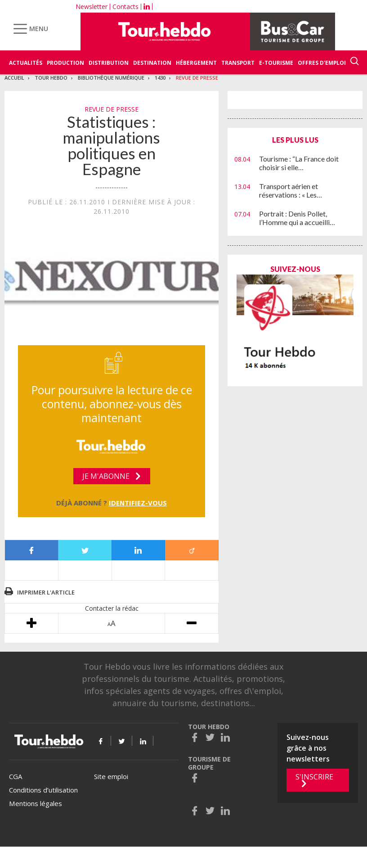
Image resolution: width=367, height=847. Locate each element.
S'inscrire (314, 777)
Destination (152, 63)
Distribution (109, 63)
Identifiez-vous (138, 502)
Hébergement (196, 63)
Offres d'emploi (322, 63)
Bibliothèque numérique (111, 77)
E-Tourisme (276, 63)
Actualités (25, 63)
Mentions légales (35, 803)
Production (65, 63)
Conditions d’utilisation (43, 789)
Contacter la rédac (112, 608)
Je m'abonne (106, 476)
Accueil (14, 77)
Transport (238, 63)
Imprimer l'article (46, 592)
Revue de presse (197, 77)
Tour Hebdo (51, 77)
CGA (15, 776)
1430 (160, 77)
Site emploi (111, 776)
